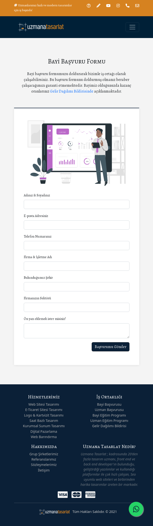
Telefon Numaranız (37, 236)
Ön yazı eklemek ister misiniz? (45, 319)
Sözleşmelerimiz (44, 464)
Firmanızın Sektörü (37, 298)
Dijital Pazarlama (43, 431)
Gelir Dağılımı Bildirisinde (71, 91)
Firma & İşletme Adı (38, 257)
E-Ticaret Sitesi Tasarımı (43, 409)
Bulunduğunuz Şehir (38, 277)
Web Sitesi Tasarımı (43, 404)
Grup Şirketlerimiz (43, 454)
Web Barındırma (44, 436)
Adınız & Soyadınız (37, 195)
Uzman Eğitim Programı (109, 420)
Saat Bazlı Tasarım (43, 420)
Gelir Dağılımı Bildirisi (109, 426)
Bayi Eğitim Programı (109, 415)
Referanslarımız (43, 459)
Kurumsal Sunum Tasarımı (43, 426)
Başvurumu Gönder (110, 346)
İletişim (43, 470)
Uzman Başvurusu (109, 409)
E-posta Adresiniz (36, 216)
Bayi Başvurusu (109, 404)
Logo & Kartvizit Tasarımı (44, 415)
